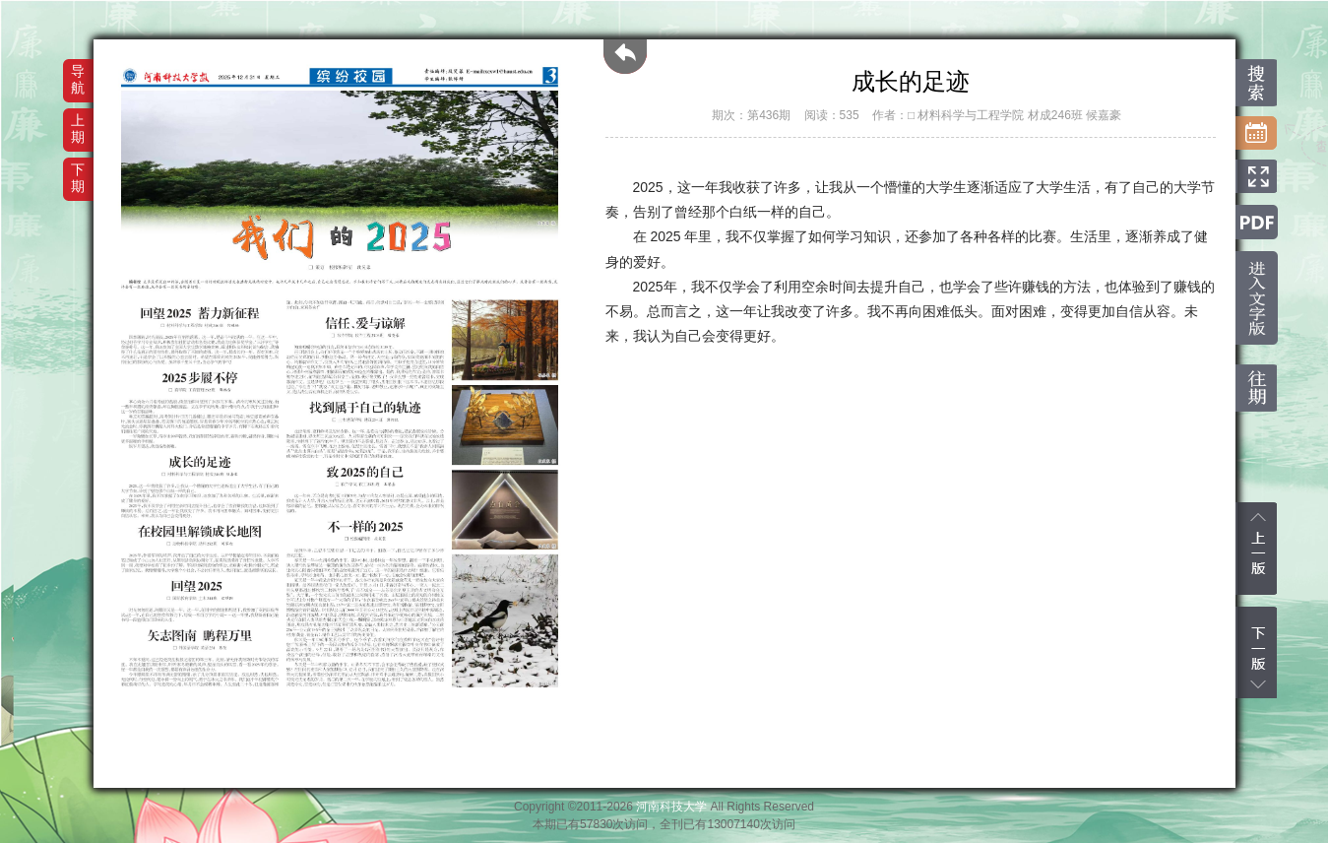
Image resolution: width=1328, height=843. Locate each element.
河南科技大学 (671, 806)
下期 (78, 178)
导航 (78, 79)
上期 (78, 128)
